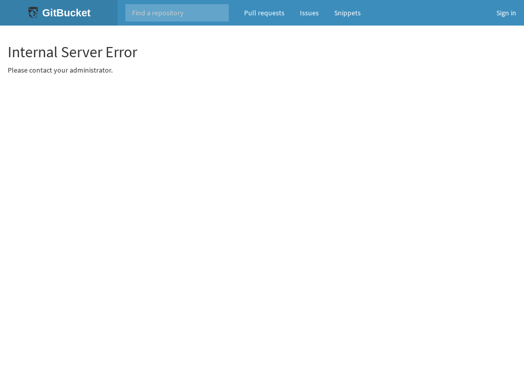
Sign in (506, 12)
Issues (309, 12)
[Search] (177, 12)
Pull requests (264, 12)
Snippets (347, 12)
